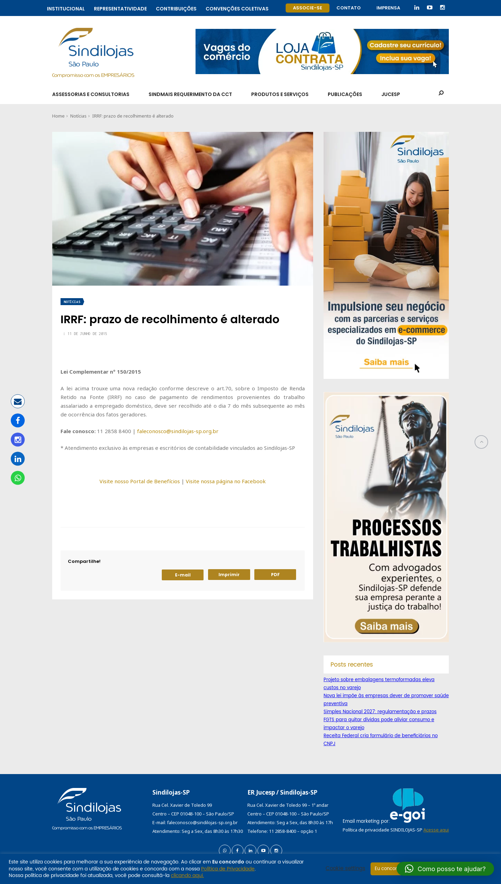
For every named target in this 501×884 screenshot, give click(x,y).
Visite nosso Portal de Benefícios (140, 481)
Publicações (345, 94)
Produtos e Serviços (280, 94)
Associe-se (307, 8)
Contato (348, 8)
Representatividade (120, 7)
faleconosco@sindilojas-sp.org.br (177, 431)
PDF (275, 575)
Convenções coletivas (237, 7)
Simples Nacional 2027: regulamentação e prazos (380, 712)
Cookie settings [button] (345, 869)
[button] (445, 869)
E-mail (183, 575)
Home (58, 116)
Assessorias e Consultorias (90, 94)
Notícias (78, 116)
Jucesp (390, 94)
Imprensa (388, 8)
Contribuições (176, 7)
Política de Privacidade (228, 869)
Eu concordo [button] (389, 869)
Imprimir (229, 575)
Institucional (66, 7)
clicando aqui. (187, 875)
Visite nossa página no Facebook (226, 481)
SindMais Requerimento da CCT (190, 94)
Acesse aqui (436, 830)
